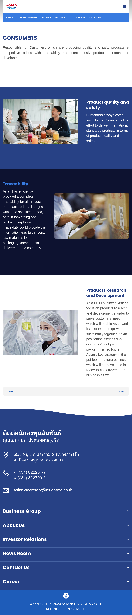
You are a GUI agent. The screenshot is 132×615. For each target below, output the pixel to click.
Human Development (29, 17)
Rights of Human (78, 17)
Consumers (11, 17)
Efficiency (46, 17)
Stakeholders (95, 17)
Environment (61, 17)
